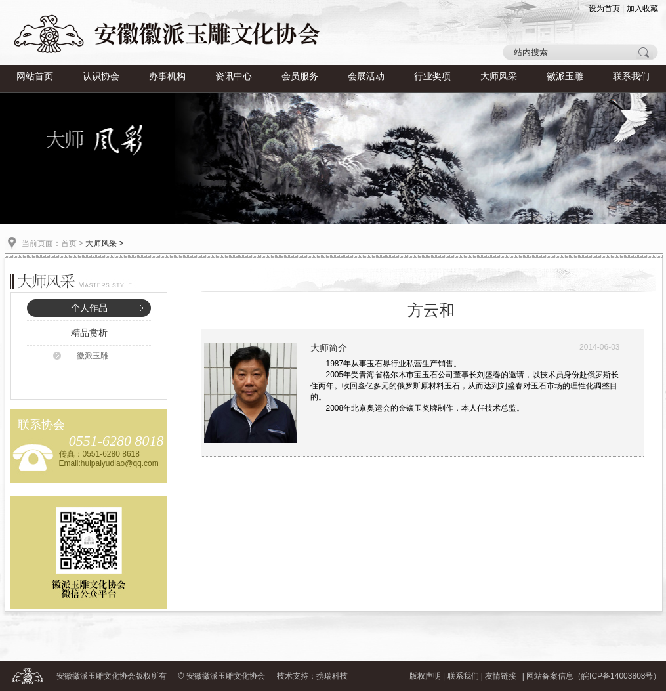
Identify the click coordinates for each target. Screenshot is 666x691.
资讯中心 (233, 76)
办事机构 (167, 76)
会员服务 (299, 76)
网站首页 (34, 76)
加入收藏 (642, 8)
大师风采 (498, 76)
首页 (69, 243)
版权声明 (425, 676)
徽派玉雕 (565, 76)
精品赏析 (89, 333)
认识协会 (101, 76)
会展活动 (366, 76)
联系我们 (631, 76)
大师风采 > (104, 243)
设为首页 (604, 8)
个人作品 (89, 308)
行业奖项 (432, 76)
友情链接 (500, 676)
